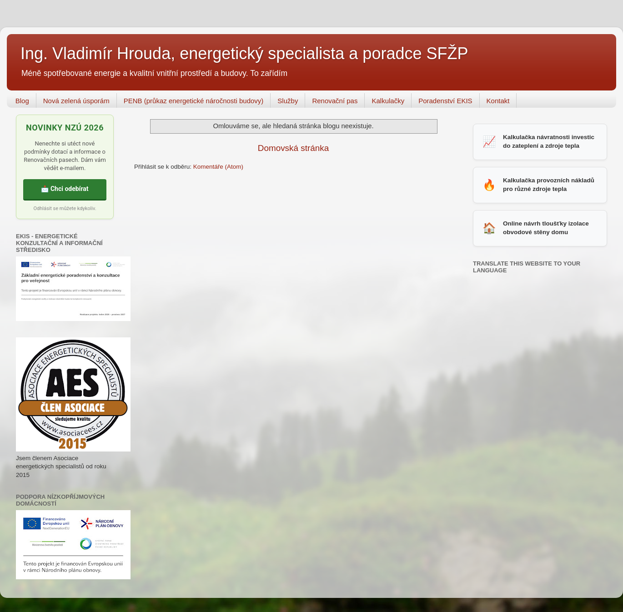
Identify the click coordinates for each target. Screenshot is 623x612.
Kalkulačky (388, 101)
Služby (287, 101)
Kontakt (498, 101)
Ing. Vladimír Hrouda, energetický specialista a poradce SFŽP (244, 53)
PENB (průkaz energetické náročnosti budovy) (194, 101)
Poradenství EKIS (445, 101)
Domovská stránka (293, 148)
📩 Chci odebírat (64, 188)
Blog (22, 101)
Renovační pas (334, 101)
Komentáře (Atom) (218, 166)
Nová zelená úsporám (76, 101)
